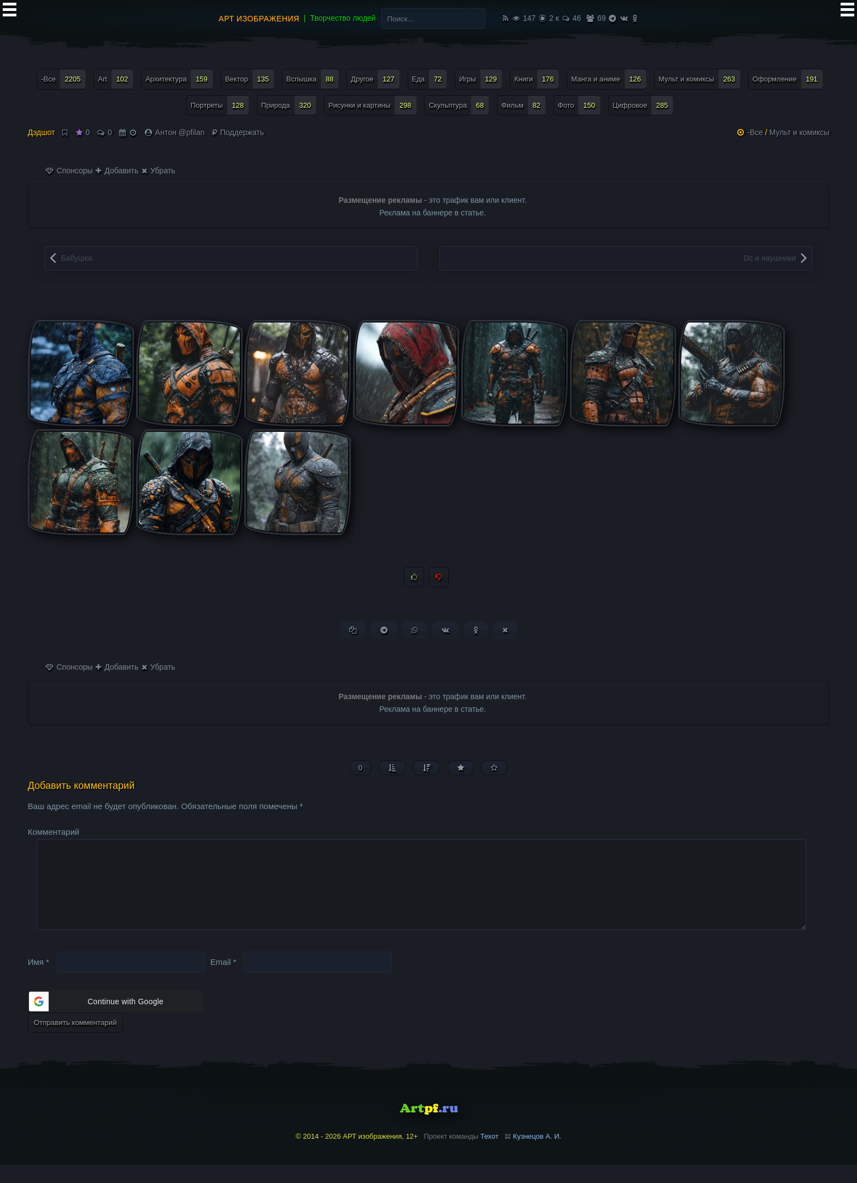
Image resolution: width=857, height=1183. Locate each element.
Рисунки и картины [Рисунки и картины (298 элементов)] (372, 105)
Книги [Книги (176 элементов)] (536, 79)
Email (223, 980)
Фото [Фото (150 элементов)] (579, 105)
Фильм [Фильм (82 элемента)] (523, 105)
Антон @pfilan (179, 132)
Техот (489, 1154)
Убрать (158, 170)
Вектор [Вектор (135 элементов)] (249, 79)
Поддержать (238, 132)
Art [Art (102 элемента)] (115, 79)
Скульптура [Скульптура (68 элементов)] (458, 105)
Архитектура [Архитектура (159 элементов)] (179, 79)
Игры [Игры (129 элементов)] (480, 79)
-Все (755, 132)
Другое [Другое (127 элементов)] (375, 79)
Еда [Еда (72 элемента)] (430, 79)
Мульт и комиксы (800, 132)
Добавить (117, 170)
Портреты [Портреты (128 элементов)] (220, 105)
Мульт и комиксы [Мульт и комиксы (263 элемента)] (700, 79)
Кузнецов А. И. (537, 1154)
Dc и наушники (770, 258)
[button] (115, 1019)
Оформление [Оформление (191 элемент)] (788, 79)
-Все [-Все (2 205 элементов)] (63, 79)
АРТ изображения (259, 18)
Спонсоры (69, 170)
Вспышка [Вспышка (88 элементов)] (312, 79)
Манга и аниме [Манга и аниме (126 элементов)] (609, 79)
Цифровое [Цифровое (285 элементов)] (643, 105)
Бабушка (76, 258)
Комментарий (53, 832)
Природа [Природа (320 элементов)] (288, 105)
